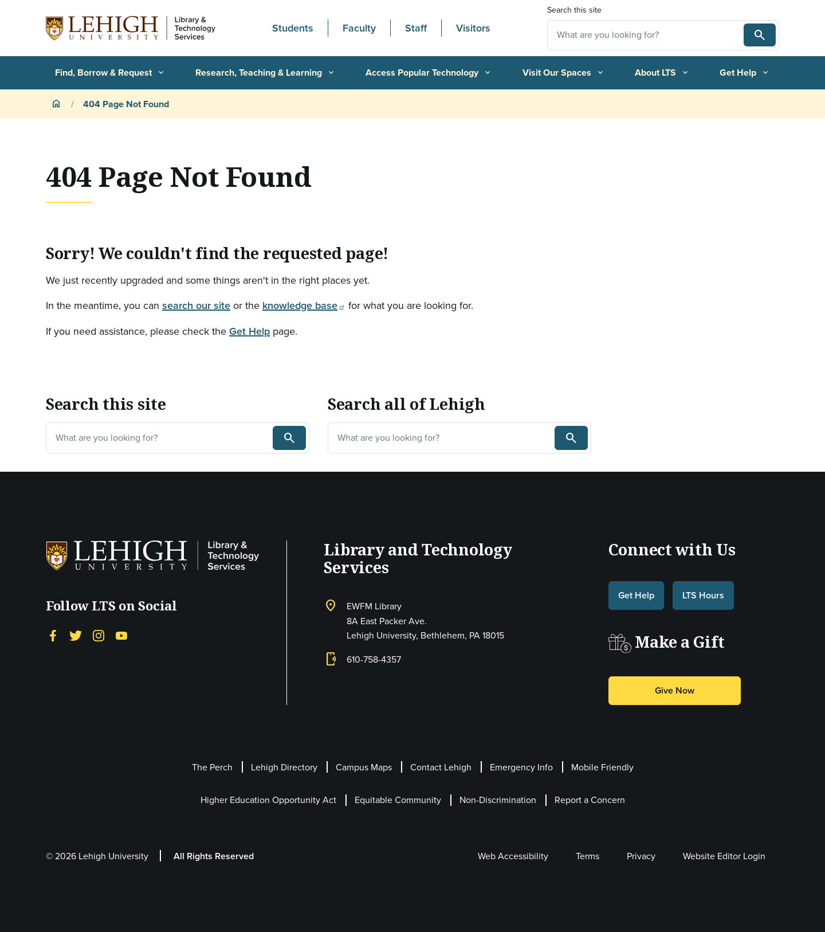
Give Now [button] (674, 690)
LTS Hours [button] (703, 595)
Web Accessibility (513, 856)
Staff (416, 28)
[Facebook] (53, 634)
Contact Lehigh (441, 767)
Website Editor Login (724, 856)
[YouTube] (121, 634)
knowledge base (303, 305)
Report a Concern (590, 799)
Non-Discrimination (497, 799)
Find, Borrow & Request (110, 72)
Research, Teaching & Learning (265, 72)
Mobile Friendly (602, 767)
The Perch (212, 767)
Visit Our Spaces (563, 72)
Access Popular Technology (429, 72)
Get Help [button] (636, 595)
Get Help (745, 72)
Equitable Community (398, 799)
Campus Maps (364, 767)
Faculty (359, 28)
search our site (196, 305)
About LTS (662, 72)
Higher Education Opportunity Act (268, 799)
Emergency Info (521, 767)
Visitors (473, 28)
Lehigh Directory (284, 767)
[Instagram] (98, 634)
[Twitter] (75, 634)
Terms (587, 856)
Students (292, 28)
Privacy (641, 856)
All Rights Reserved (214, 856)
